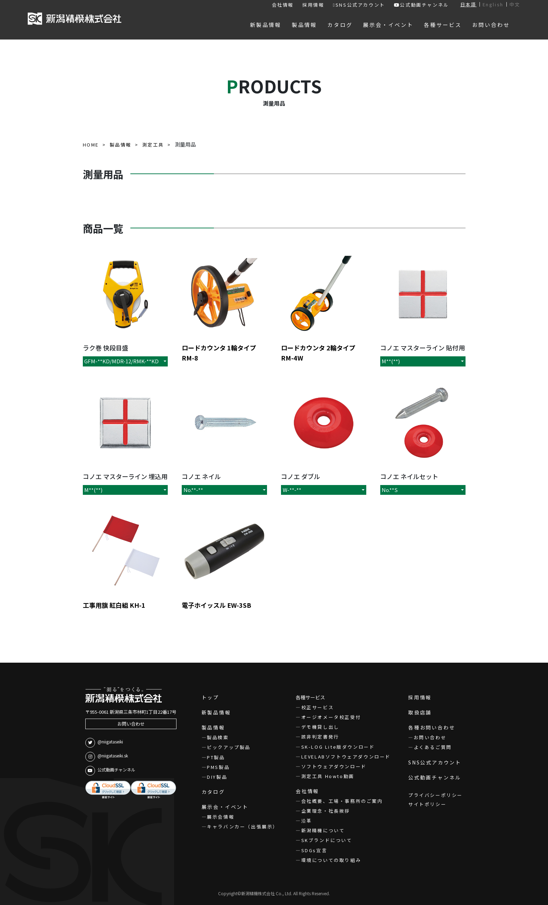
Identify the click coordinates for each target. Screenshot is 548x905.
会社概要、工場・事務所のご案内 (342, 801)
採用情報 (313, 4)
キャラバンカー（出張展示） (242, 826)
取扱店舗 (420, 712)
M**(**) (391, 361)
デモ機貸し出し (320, 727)
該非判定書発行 (320, 736)
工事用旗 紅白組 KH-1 (114, 605)
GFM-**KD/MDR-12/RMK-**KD (121, 361)
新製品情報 (216, 712)
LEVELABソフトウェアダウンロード (346, 756)
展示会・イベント (225, 806)
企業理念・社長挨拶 (325, 810)
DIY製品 (217, 777)
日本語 (468, 4)
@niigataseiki (104, 743)
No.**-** (193, 489)
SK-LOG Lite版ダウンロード (338, 746)
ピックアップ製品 (229, 747)
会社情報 (283, 4)
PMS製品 (218, 767)
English (493, 4)
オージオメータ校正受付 (331, 717)
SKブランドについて (326, 840)
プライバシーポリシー (435, 795)
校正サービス (317, 707)
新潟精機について (323, 830)
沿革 (306, 820)
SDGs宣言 (314, 850)
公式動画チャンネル (421, 4)
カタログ (213, 791)
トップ (210, 697)
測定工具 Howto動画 (327, 776)
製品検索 (218, 737)
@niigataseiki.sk (106, 757)
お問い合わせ (131, 723)
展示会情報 (220, 816)
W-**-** (292, 489)
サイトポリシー (427, 804)
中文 (515, 4)
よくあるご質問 (433, 747)
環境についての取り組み (331, 860)
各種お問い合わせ (431, 727)
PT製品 (216, 757)
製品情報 (213, 727)
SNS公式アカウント (359, 4)
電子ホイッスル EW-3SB (216, 605)
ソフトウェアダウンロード (334, 766)
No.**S (390, 489)
